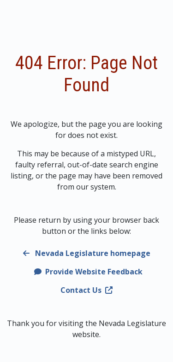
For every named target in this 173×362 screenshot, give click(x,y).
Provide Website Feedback (88, 272)
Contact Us (86, 290)
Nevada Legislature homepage (86, 253)
